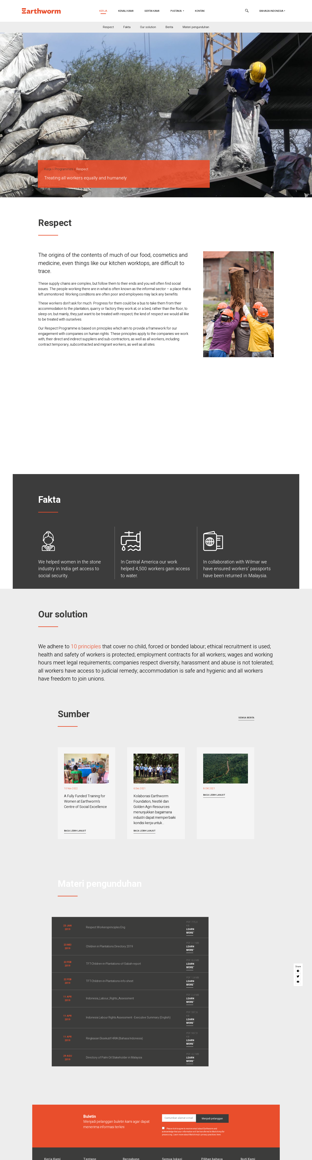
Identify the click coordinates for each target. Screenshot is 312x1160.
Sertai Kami (151, 11)
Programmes (64, 169)
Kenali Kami (126, 11)
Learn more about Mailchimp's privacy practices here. (197, 1134)
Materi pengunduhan (196, 27)
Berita (169, 27)
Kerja (105, 11)
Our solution (148, 27)
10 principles (86, 646)
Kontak (200, 11)
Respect (108, 27)
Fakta (127, 27)
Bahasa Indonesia (271, 11)
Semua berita (246, 717)
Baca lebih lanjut (75, 830)
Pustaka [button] (176, 11)
